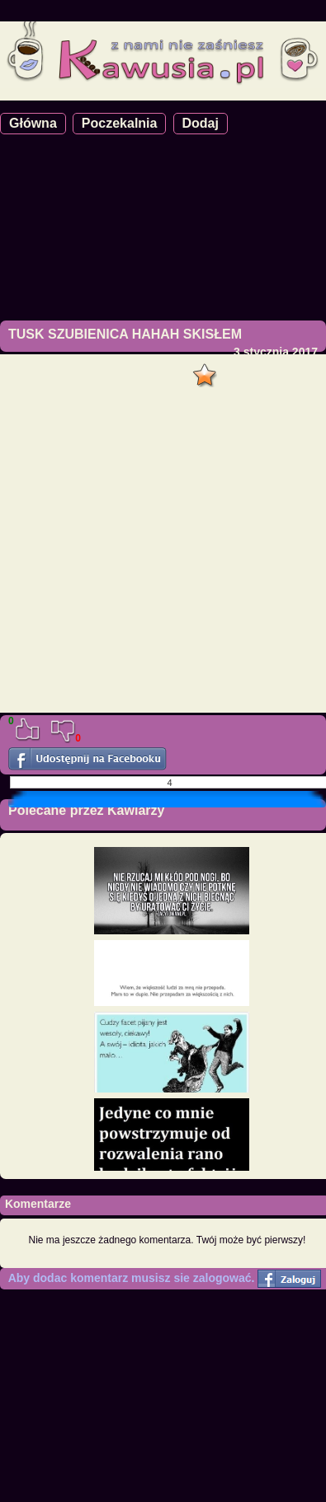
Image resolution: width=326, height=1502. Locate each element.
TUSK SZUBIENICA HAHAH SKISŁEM (125, 334)
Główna (33, 123)
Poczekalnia (120, 123)
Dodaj (200, 123)
